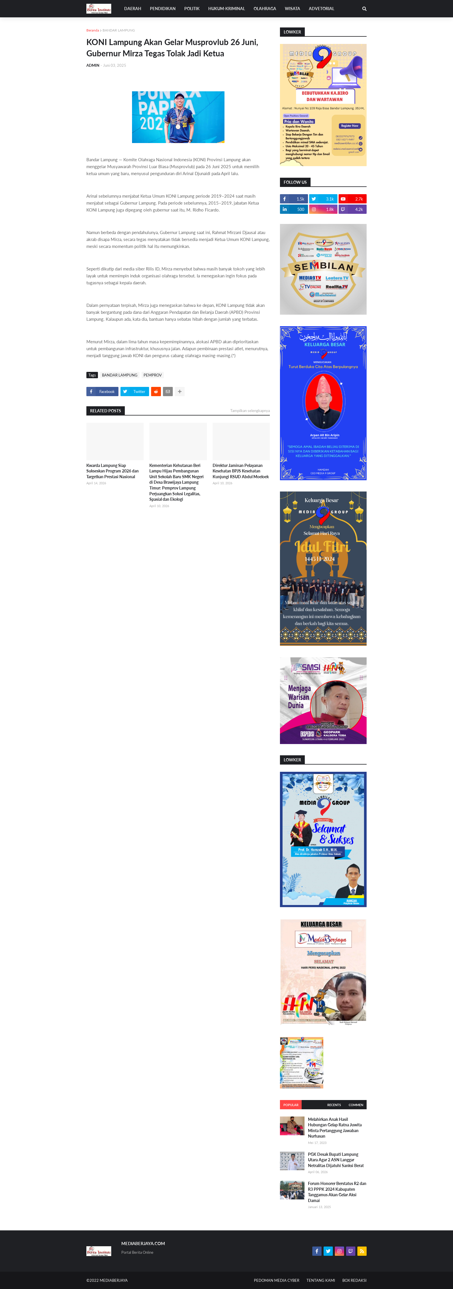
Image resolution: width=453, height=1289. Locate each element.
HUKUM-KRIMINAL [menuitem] (226, 8)
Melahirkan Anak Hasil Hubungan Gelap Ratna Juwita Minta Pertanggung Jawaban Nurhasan (335, 1128)
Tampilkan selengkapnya (250, 410)
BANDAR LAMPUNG (119, 30)
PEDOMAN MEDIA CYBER (276, 1280)
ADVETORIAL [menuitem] (321, 8)
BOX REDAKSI (354, 1280)
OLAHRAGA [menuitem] (265, 8)
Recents (334, 1105)
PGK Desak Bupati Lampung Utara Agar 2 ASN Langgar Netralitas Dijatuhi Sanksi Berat (336, 1160)
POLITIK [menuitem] (192, 8)
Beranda (92, 30)
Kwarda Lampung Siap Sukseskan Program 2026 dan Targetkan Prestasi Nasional (112, 471)
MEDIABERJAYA (114, 1280)
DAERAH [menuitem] (132, 8)
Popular (290, 1105)
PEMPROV (153, 375)
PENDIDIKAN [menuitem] (163, 8)
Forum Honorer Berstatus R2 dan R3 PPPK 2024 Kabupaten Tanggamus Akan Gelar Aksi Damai (337, 1192)
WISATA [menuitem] (292, 8)
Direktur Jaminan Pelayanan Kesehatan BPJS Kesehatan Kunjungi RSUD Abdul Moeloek (241, 471)
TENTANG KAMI (321, 1280)
